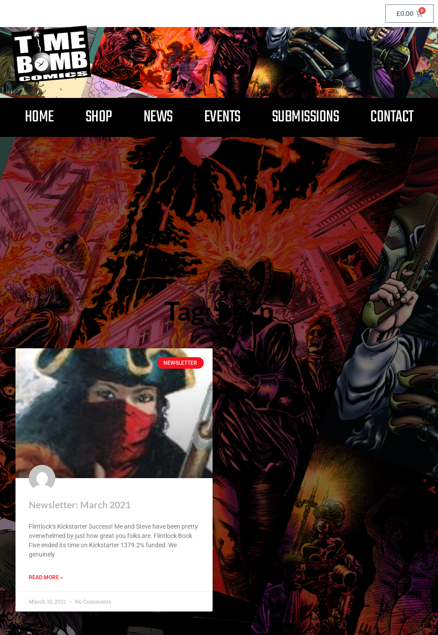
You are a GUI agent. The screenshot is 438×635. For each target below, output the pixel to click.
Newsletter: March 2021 (80, 504)
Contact (392, 117)
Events (222, 117)
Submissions (305, 117)
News (158, 117)
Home (39, 117)
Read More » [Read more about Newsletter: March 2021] (46, 577)
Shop (98, 117)
